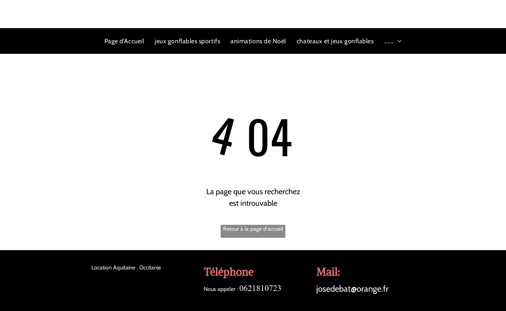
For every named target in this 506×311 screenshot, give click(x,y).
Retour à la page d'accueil (253, 229)
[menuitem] (124, 41)
